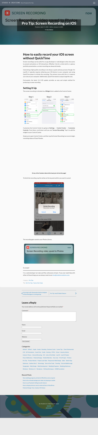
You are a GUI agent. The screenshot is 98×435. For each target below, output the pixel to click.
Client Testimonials (69, 351)
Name (23, 326)
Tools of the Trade (38, 283)
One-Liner (55, 359)
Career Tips (59, 351)
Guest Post (38, 354)
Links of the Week (50, 357)
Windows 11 (32, 371)
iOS (27, 283)
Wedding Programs (54, 368)
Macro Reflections (28, 359)
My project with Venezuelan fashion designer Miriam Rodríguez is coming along (35, 293)
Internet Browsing (37, 357)
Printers (69, 359)
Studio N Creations (11, 3)
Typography (26, 368)
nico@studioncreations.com (60, 275)
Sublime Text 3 (33, 365)
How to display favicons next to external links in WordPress (38, 387)
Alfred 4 (25, 351)
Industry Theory (27, 357)
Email (23, 332)
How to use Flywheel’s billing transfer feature (35, 384)
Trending (57, 365)
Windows (25, 371)
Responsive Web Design (54, 362)
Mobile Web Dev (47, 359)
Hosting (48, 354)
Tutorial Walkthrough (66, 365)
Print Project (62, 359)
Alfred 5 (30, 351)
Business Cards (51, 351)
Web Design (33, 368)
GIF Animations (30, 354)
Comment (25, 310)
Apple (34, 351)
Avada (39, 351)
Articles (49, 409)
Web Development (43, 368)
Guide (43, 354)
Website (24, 339)
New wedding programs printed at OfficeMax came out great (39, 379)
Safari (63, 362)
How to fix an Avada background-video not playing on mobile (39, 382)
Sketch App (69, 362)
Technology (41, 365)
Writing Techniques (48, 371)
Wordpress (39, 371)
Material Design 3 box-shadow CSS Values (34, 389)
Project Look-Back (42, 362)
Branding (44, 351)
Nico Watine (50, 29)
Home (49, 407)
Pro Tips (31, 280)
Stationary (25, 365)
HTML (53, 354)
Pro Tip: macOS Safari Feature (58, 293)
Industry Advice (64, 354)
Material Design (37, 359)
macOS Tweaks (65, 357)
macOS (58, 357)
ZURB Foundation (59, 371)
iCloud (57, 354)
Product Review (32, 362)
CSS (24, 354)
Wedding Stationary (65, 368)
